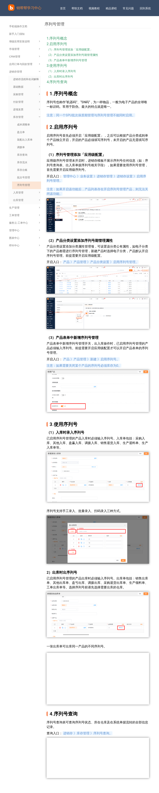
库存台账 (22, 169)
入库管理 (26, 192)
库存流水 (22, 162)
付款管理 (26, 101)
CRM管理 (24, 56)
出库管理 (26, 200)
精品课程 (111, 8)
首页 (63, 8)
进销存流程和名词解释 (26, 79)
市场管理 (24, 49)
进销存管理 (25, 71)
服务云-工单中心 (24, 222)
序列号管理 (23, 185)
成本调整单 (23, 124)
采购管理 (26, 94)
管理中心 (24, 230)
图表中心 (24, 237)
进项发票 (26, 109)
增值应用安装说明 (24, 41)
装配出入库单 (25, 139)
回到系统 (145, 8)
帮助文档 (77, 8)
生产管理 (24, 207)
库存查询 (22, 154)
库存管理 (27, 117)
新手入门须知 (17, 33)
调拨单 (21, 147)
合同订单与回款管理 (24, 64)
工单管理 (24, 215)
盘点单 (21, 132)
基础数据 (26, 86)
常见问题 (128, 8)
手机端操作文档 (18, 26)
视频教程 (94, 8)
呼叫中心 (24, 245)
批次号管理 (23, 177)
